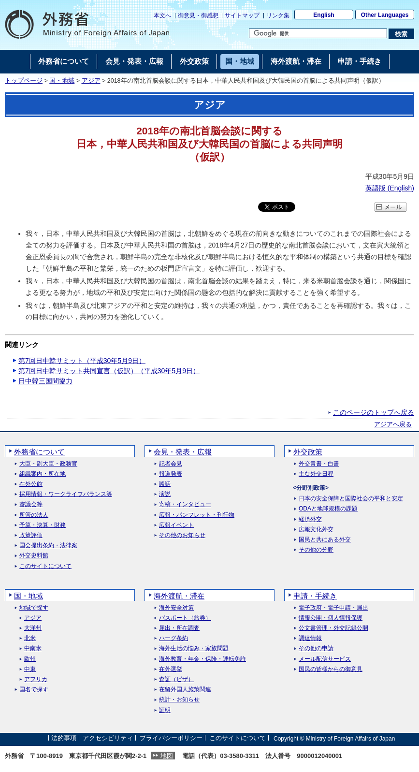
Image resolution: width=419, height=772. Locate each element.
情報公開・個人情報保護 (330, 618)
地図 (166, 755)
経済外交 (310, 519)
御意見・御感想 (198, 15)
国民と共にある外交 (325, 540)
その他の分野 (316, 550)
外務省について (39, 452)
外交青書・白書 (319, 464)
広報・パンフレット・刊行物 (196, 515)
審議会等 (31, 504)
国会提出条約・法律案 (48, 545)
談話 (165, 484)
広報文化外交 (316, 529)
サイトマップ (242, 15)
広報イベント (176, 525)
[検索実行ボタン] (401, 34)
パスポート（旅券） (185, 618)
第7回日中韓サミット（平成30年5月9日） (81, 360)
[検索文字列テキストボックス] (318, 33)
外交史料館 (33, 556)
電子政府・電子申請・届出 (333, 608)
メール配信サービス (325, 659)
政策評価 (31, 535)
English (323, 15)
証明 (165, 710)
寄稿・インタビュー (185, 504)
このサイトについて (45, 566)
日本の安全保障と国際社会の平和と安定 (351, 498)
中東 (30, 669)
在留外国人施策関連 (185, 689)
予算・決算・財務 (42, 525)
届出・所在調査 (179, 628)
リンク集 (277, 15)
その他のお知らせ (182, 535)
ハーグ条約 (173, 638)
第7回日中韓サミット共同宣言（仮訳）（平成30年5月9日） (109, 371)
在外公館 (31, 484)
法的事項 (63, 738)
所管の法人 (33, 515)
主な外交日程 (316, 474)
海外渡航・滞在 (179, 596)
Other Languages (385, 15)
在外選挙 (170, 669)
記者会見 (170, 464)
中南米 (33, 648)
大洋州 (33, 628)
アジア (91, 80)
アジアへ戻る (393, 424)
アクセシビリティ (108, 738)
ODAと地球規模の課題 (328, 509)
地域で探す (33, 608)
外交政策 (307, 452)
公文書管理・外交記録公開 (333, 628)
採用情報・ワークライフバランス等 (65, 494)
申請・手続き (315, 596)
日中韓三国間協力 (45, 381)
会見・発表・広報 (183, 452)
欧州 (30, 659)
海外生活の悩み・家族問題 (194, 648)
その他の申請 (316, 648)
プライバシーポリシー (171, 738)
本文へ (162, 15)
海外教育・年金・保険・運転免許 (202, 659)
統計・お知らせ (179, 700)
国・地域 (61, 80)
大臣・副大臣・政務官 (48, 464)
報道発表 (170, 474)
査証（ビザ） (176, 679)
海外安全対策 (176, 608)
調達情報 (310, 638)
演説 (165, 494)
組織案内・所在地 (42, 474)
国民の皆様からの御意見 (330, 669)
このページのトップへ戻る (373, 412)
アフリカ (35, 679)
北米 (30, 638)
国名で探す (33, 689)
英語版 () (389, 188)
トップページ (24, 80)
